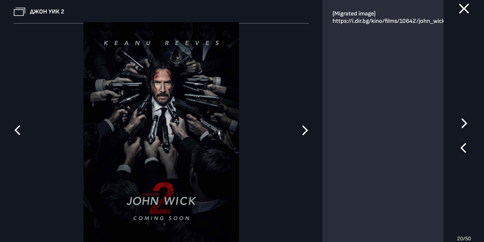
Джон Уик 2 (47, 11)
